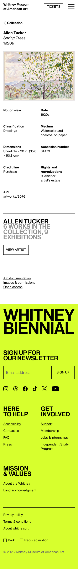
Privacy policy (13, 514)
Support (46, 424)
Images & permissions (19, 282)
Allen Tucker (14, 32)
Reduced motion (34, 540)
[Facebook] (25, 389)
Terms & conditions (17, 521)
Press (7, 444)
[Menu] (71, 6)
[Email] (27, 372)
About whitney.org (16, 528)
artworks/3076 (14, 196)
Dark (9, 540)
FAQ (6, 437)
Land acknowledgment (19, 490)
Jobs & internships (54, 437)
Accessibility (12, 424)
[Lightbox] (39, 76)
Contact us (11, 430)
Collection (14, 23)
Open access (12, 287)
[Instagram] (6, 389)
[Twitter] (44, 389)
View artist (16, 249)
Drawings (10, 130)
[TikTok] (35, 389)
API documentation (17, 278)
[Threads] (15, 389)
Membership (50, 430)
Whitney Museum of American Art (16, 6)
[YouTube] (55, 389)
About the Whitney (16, 483)
